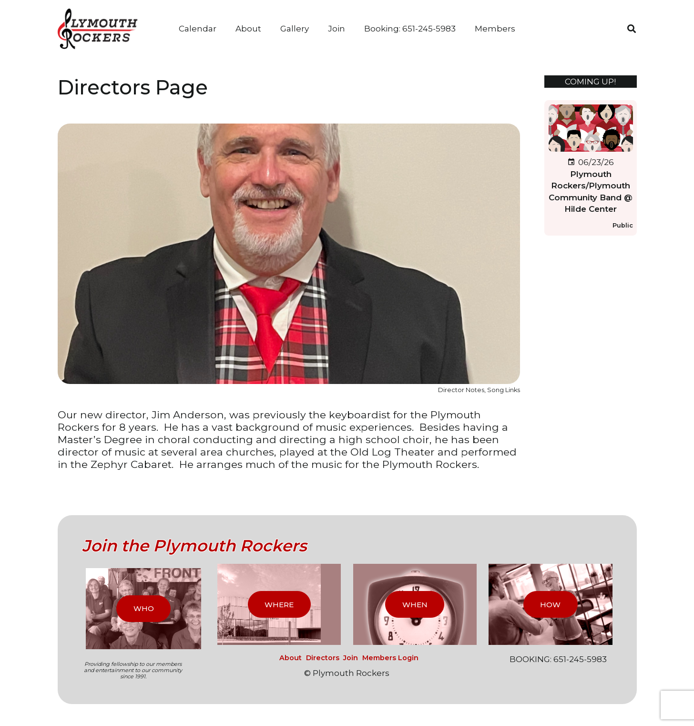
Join (350, 657)
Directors (322, 657)
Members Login (390, 657)
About (290, 657)
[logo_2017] (101, 29)
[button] (631, 29)
